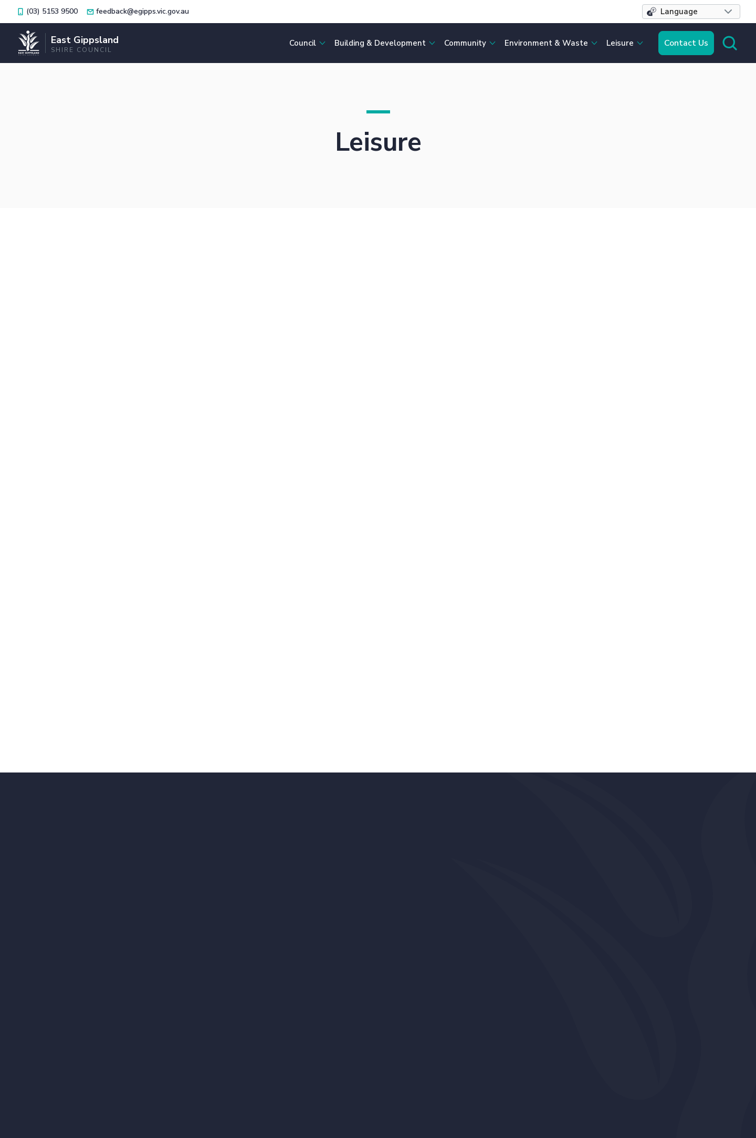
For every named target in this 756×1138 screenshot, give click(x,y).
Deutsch (404, 899)
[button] (691, 11)
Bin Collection (533, 841)
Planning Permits (649, 885)
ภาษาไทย (341, 912)
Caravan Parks (533, 870)
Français (422, 912)
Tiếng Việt (448, 899)
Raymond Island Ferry (659, 900)
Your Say (632, 929)
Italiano (343, 899)
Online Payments (649, 870)
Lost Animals (641, 856)
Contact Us (686, 43)
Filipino (308, 899)
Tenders (631, 915)
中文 (373, 899)
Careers (520, 885)
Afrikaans (462, 912)
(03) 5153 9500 (325, 841)
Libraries (631, 841)
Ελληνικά (383, 912)
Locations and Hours (335, 881)
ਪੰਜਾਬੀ (305, 912)
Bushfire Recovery (542, 856)
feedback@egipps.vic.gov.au (348, 861)
